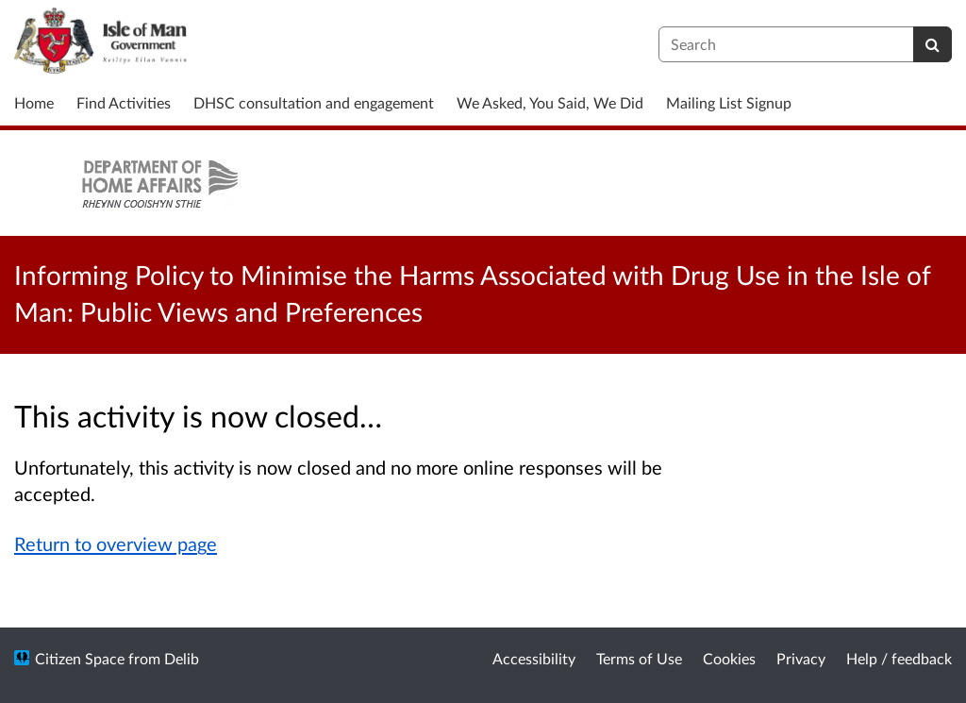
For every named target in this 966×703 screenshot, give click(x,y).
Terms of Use (639, 658)
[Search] (932, 44)
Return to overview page (115, 543)
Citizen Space (80, 658)
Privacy (800, 658)
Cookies (729, 658)
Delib (181, 658)
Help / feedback (899, 658)
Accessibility (533, 658)
